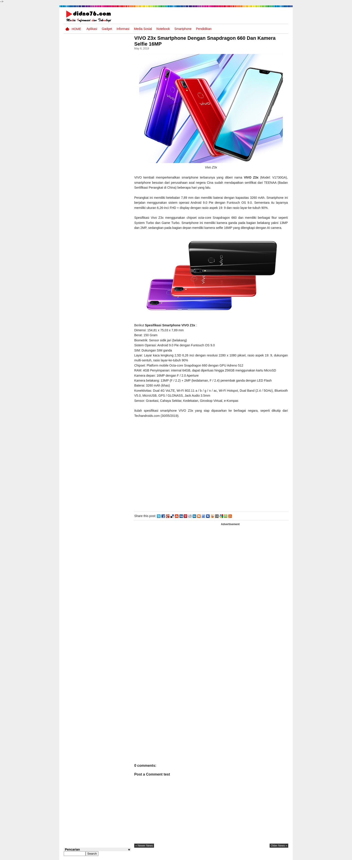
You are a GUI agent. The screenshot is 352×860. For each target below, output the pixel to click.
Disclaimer (280, 856)
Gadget (107, 29)
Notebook (163, 29)
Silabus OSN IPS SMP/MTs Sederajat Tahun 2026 (106, 309)
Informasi (123, 29)
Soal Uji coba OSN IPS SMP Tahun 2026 (103, 211)
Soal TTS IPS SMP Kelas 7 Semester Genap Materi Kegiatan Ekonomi (106, 252)
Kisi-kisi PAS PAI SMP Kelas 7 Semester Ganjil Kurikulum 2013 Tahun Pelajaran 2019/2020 (103, 289)
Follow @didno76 (76, 346)
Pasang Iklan (219, 856)
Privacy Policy (261, 856)
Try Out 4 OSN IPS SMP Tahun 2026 (104, 194)
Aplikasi (91, 29)
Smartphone (182, 29)
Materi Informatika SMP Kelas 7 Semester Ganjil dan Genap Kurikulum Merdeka (103, 233)
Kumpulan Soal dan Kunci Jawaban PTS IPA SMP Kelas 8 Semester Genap (105, 326)
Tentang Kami (240, 856)
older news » (279, 845)
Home (76, 29)
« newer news (145, 845)
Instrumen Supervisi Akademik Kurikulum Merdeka (100, 269)
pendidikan (203, 29)
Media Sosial (143, 29)
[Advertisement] (212, 463)
